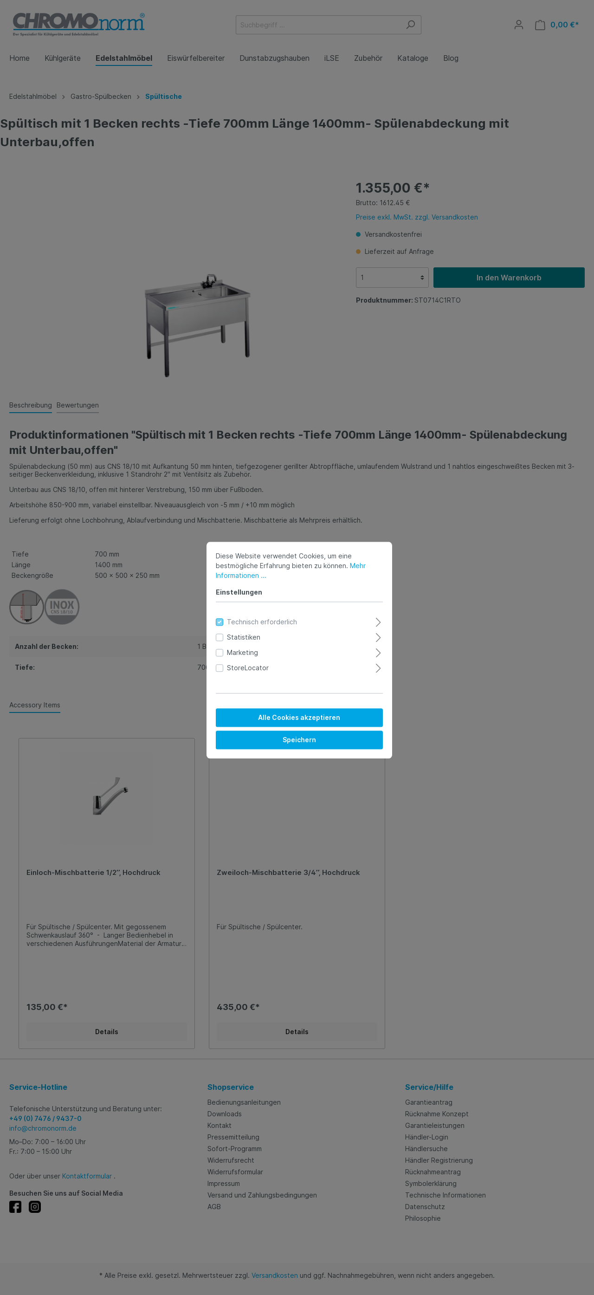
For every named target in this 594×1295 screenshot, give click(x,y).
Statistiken (241, 635)
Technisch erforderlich (260, 619)
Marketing (240, 650)
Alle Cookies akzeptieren (297, 715)
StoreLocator (245, 665)
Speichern (297, 737)
